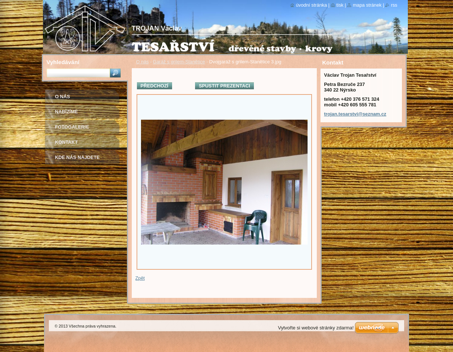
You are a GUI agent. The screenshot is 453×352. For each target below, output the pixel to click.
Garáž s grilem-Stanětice (179, 61)
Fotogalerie (72, 127)
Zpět (140, 278)
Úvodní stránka (311, 5)
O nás (142, 61)
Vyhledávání (63, 62)
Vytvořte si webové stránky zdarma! (316, 328)
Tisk (339, 5)
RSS (394, 5)
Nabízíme (66, 111)
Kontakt (66, 142)
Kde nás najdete (77, 157)
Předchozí (154, 86)
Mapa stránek (367, 5)
